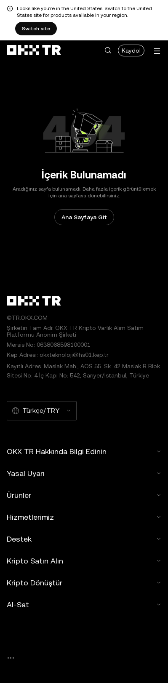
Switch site (36, 29)
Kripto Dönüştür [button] (84, 582)
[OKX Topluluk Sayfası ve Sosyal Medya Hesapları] (10, 658)
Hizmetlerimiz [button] (84, 517)
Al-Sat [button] (84, 604)
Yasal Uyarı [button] (84, 473)
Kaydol (131, 50)
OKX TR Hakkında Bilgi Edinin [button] (84, 451)
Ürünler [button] (84, 495)
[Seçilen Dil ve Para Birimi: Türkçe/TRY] (42, 410)
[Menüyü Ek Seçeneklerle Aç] (157, 51)
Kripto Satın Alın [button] (84, 560)
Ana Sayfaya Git (84, 217)
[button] (108, 50)
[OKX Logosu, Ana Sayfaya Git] (34, 50)
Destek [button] (84, 538)
